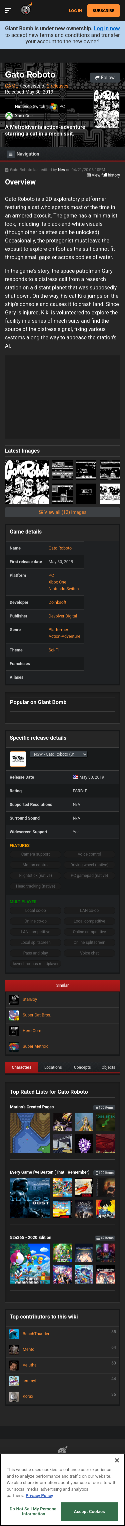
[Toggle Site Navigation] (8, 11)
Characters (21, 1067)
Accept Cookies (89, 1511)
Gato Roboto (30, 74)
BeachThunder (62, 1334)
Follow (105, 77)
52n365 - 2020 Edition (62, 1237)
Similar (62, 985)
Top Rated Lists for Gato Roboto (49, 1092)
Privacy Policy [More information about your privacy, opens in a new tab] (39, 1495)
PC (62, 106)
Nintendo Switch (30, 106)
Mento (62, 1350)
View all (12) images (63, 512)
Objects (108, 1067)
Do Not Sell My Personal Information (34, 1511)
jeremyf (62, 1381)
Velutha (62, 1365)
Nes (62, 170)
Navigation (23, 154)
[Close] (117, 1460)
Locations (53, 1067)
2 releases (57, 86)
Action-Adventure (64, 636)
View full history (103, 175)
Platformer (58, 629)
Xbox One (24, 115)
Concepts (82, 1067)
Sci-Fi (54, 649)
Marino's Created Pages (62, 1106)
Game (11, 86)
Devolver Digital (63, 615)
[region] (62, 1489)
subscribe (103, 11)
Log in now (107, 28)
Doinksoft (57, 602)
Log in (75, 10)
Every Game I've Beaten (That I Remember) (62, 1172)
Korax (62, 1397)
